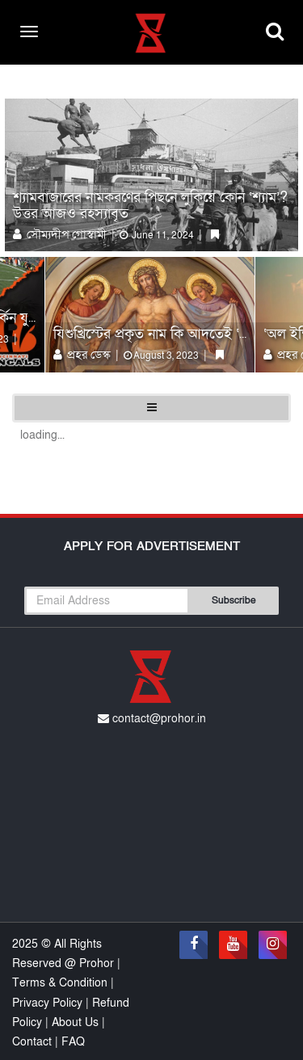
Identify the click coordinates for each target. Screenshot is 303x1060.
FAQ (73, 1041)
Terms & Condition (61, 983)
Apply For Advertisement (152, 546)
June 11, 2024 (157, 235)
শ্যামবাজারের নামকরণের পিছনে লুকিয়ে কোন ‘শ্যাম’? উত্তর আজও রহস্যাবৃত (150, 205)
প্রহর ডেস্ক (83, 355)
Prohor (98, 963)
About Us (75, 1022)
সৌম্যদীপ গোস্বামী (61, 234)
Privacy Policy (49, 1003)
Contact (33, 1041)
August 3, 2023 (161, 355)
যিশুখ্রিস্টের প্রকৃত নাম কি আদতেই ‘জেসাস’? (170, 334)
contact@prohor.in (152, 718)
